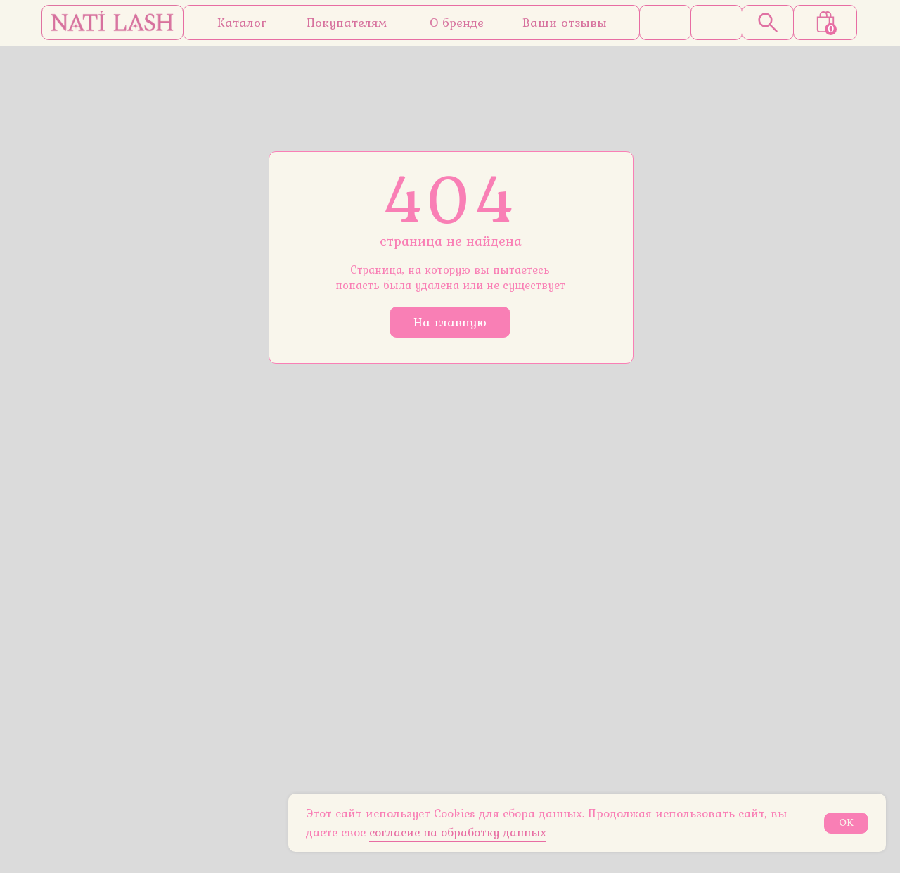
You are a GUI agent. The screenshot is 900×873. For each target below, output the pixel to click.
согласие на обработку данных (457, 832)
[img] (112, 22)
